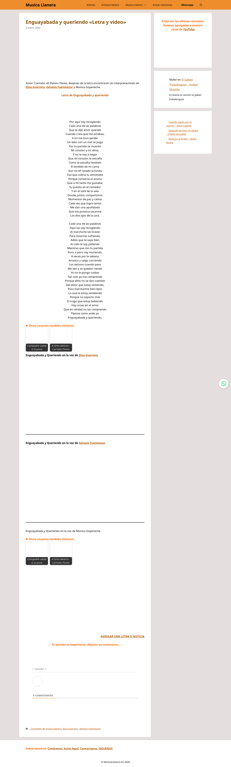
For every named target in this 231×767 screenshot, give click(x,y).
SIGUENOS (106, 748)
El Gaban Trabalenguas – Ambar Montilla (183, 84)
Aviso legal (71, 748)
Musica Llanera (41, 5)
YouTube (189, 29)
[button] (201, 5)
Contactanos (88, 748)
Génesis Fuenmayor (59, 87)
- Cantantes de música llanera (45, 728)
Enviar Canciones (162, 4)
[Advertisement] (85, 57)
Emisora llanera (110, 4)
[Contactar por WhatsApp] (224, 383)
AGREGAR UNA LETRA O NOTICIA (122, 636)
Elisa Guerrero (35, 87)
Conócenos (54, 748)
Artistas (91, 4)
